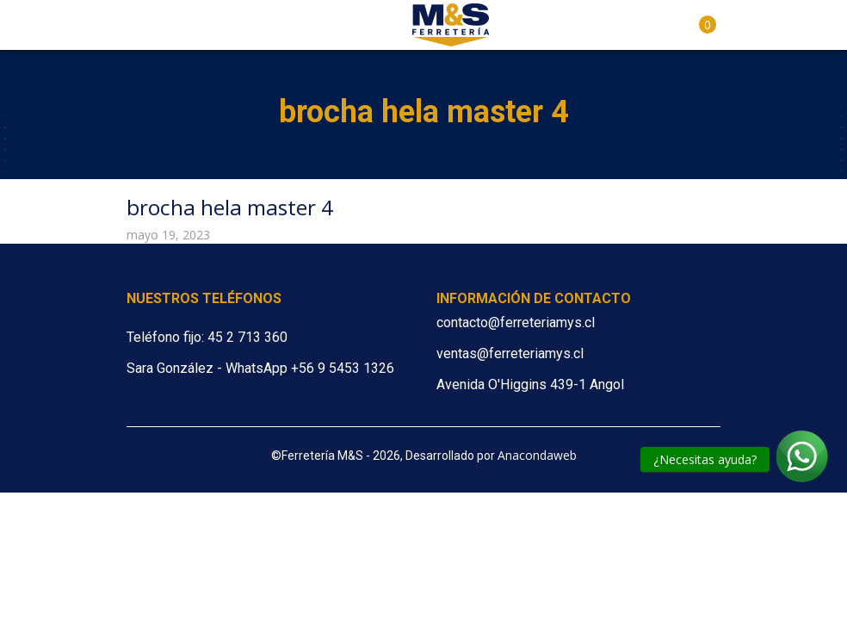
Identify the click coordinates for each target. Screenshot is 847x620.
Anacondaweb (537, 455)
